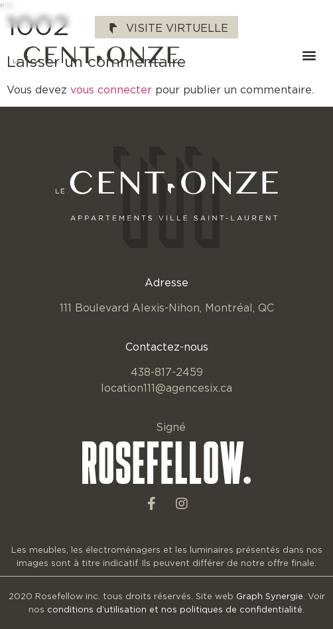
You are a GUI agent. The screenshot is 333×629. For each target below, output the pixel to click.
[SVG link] (96, 55)
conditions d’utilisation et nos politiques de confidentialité (174, 609)
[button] (309, 55)
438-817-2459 (167, 372)
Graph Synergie (269, 595)
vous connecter (111, 89)
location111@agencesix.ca (166, 388)
